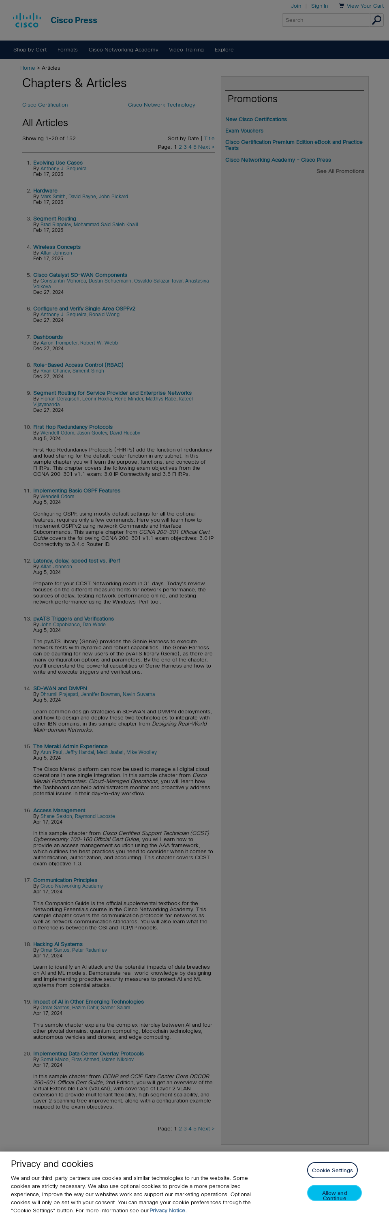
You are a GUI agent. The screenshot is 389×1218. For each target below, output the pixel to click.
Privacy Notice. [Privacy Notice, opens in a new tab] (168, 1210)
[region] (194, 1185)
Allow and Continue (334, 1195)
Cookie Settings (332, 1170)
